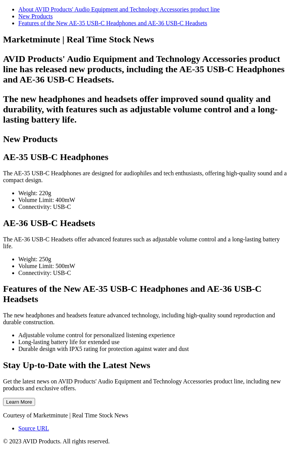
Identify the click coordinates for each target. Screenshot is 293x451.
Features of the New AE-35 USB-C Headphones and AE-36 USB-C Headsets (112, 23)
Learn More (19, 402)
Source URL (33, 428)
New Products (35, 16)
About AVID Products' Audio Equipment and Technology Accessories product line (119, 9)
